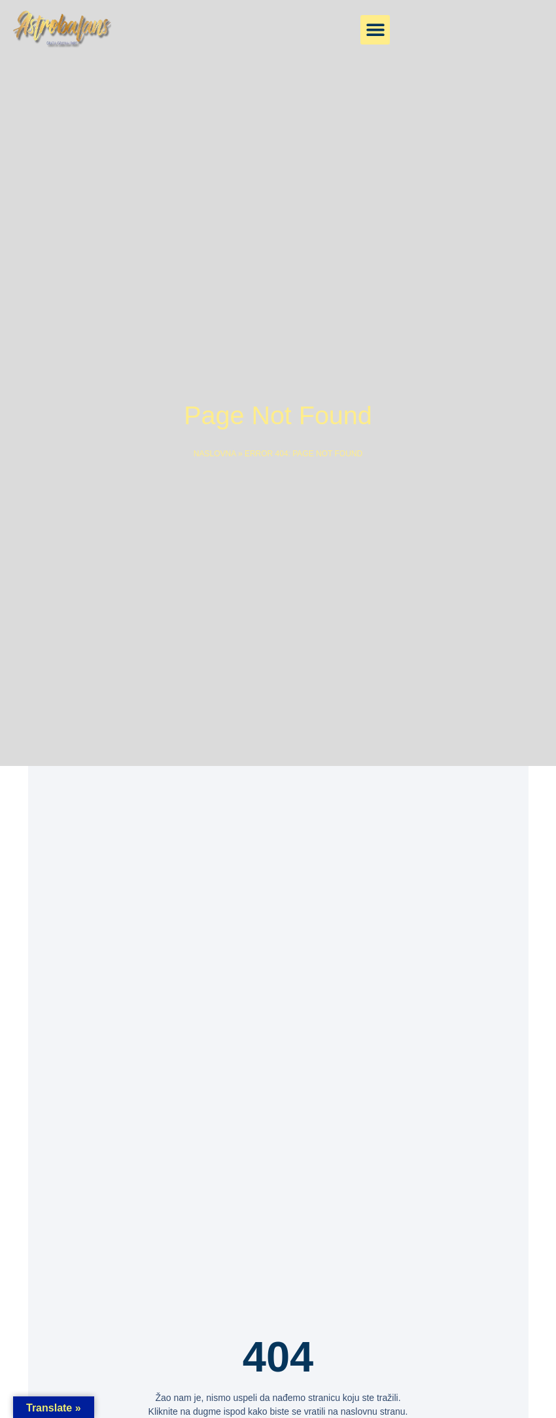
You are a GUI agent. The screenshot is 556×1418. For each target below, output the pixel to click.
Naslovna (215, 453)
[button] (375, 30)
